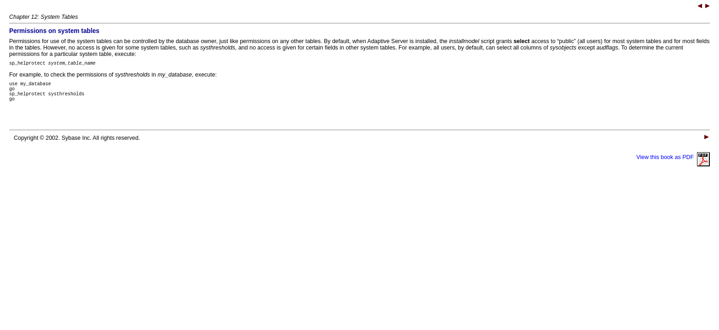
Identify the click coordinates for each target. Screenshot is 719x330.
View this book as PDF (673, 164)
